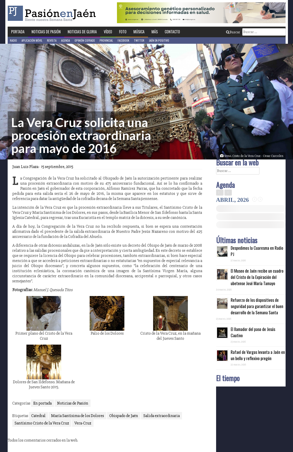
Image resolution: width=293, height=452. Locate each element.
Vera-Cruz (82, 423)
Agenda (65, 40)
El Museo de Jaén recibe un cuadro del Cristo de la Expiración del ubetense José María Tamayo (257, 277)
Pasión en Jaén (53, 13)
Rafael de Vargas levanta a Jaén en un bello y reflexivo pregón (258, 355)
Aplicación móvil (32, 40)
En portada (42, 403)
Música (139, 31)
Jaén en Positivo (159, 40)
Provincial (106, 40)
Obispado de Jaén (123, 415)
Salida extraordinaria (161, 415)
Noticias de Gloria (82, 31)
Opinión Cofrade (85, 40)
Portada (18, 31)
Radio (13, 40)
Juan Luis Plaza (25, 166)
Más (154, 31)
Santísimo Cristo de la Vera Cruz (42, 423)
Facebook (123, 40)
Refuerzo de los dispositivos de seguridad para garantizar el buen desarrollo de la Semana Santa (257, 306)
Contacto (172, 31)
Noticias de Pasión (46, 31)
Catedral (38, 415)
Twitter (139, 40)
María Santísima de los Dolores (77, 415)
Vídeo (108, 31)
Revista (52, 40)
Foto (122, 31)
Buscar (233, 32)
